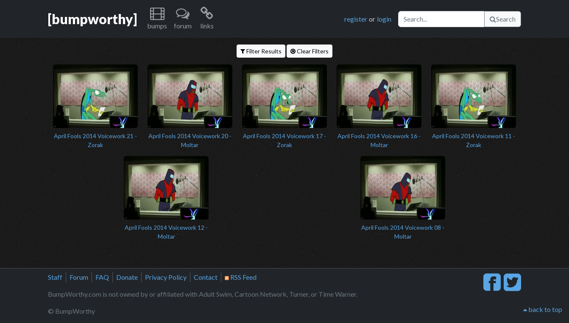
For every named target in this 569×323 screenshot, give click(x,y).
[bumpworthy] (92, 19)
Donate (127, 277)
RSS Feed (241, 277)
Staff (55, 277)
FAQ (102, 277)
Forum (79, 277)
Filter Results (261, 51)
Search (503, 19)
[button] (157, 18)
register (355, 19)
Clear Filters (309, 51)
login (384, 19)
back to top (542, 309)
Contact (206, 277)
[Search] (441, 19)
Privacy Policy (166, 277)
